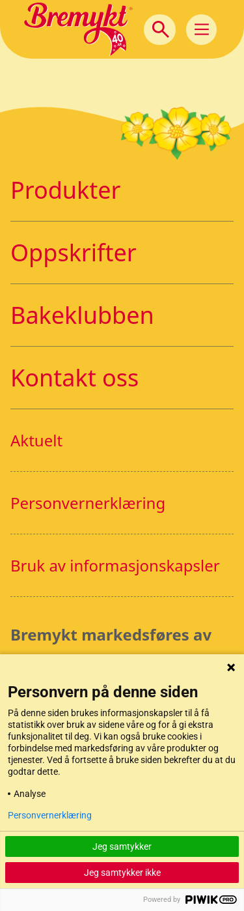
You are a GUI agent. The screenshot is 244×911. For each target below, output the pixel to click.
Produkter (65, 190)
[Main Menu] (201, 29)
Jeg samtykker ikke (122, 872)
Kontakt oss (74, 378)
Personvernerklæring (87, 502)
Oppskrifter (73, 252)
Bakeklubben (82, 315)
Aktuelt (36, 440)
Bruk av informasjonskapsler (115, 565)
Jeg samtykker (122, 846)
